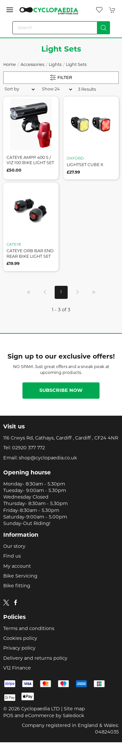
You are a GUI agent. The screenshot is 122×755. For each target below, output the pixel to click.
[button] (10, 10)
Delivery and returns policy (35, 658)
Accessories (32, 65)
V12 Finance (17, 668)
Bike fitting (16, 586)
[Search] (61, 27)
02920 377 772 (28, 448)
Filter (61, 77)
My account (17, 566)
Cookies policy (20, 638)
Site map (74, 709)
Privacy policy (19, 648)
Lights (55, 65)
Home (9, 65)
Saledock (73, 716)
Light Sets (76, 65)
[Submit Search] (103, 27)
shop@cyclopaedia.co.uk (48, 458)
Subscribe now (61, 390)
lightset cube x (85, 165)
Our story (14, 546)
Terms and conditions (28, 628)
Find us (12, 556)
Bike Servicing (20, 576)
